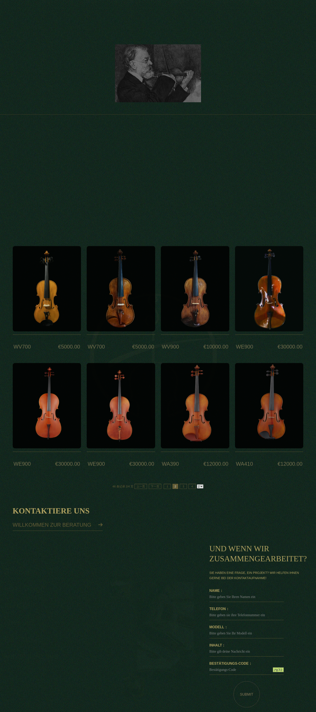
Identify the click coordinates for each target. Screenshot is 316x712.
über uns (178, 12)
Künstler (149, 12)
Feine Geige (292, 88)
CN (68, 12)
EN (56, 12)
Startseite (92, 12)
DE (44, 12)
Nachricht (207, 12)
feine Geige (121, 12)
